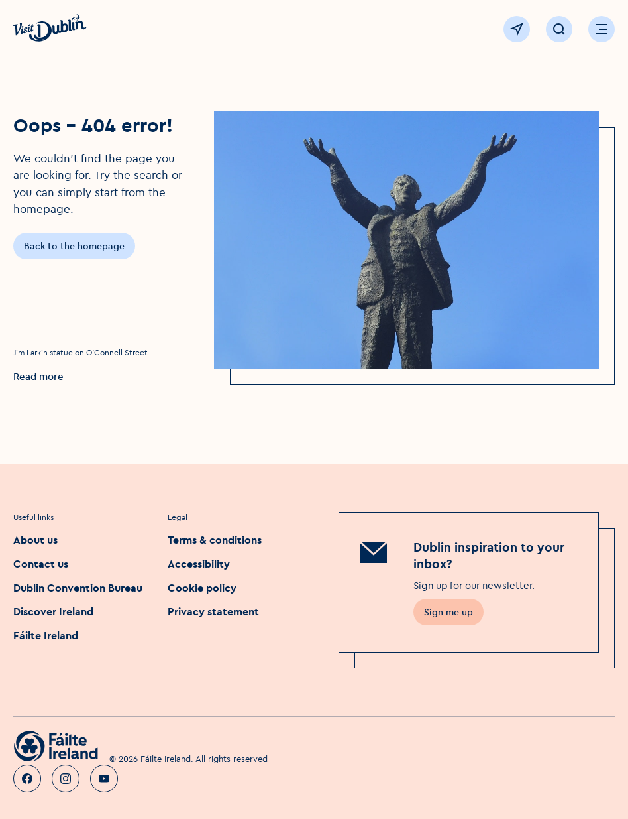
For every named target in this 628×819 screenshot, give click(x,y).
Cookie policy (202, 587)
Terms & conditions (215, 539)
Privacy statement (213, 611)
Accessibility (199, 563)
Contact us (40, 563)
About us (35, 539)
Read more (38, 376)
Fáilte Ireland (45, 635)
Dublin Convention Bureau (77, 587)
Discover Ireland (53, 611)
